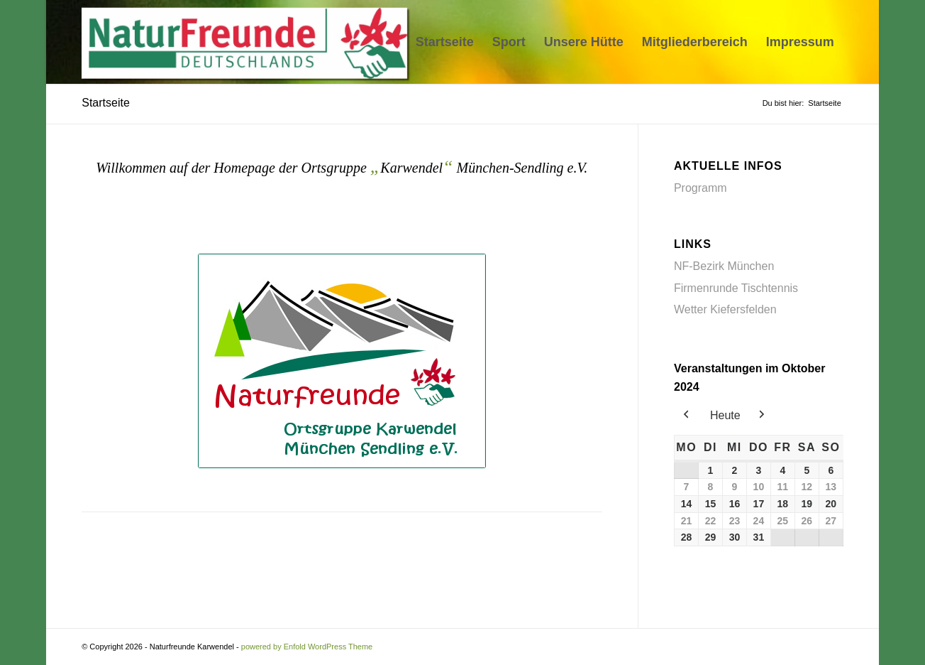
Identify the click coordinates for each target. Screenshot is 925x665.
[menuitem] (444, 42)
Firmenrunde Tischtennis (736, 288)
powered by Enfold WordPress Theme (306, 646)
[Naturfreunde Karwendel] (249, 42)
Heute (725, 415)
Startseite (106, 103)
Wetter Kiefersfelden (725, 309)
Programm (700, 188)
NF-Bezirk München (724, 266)
